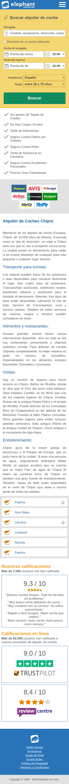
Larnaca (20, 522)
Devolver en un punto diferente (28, 41)
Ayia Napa (22, 512)
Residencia (15, 77)
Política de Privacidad (34, 763)
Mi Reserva (35, 751)
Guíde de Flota (34, 755)
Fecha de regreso (14, 59)
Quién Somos (34, 747)
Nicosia (20, 542)
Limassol (21, 532)
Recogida (9, 27)
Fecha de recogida (15, 48)
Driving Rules (34, 759)
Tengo (18, 84)
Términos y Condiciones (34, 767)
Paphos (20, 502)
